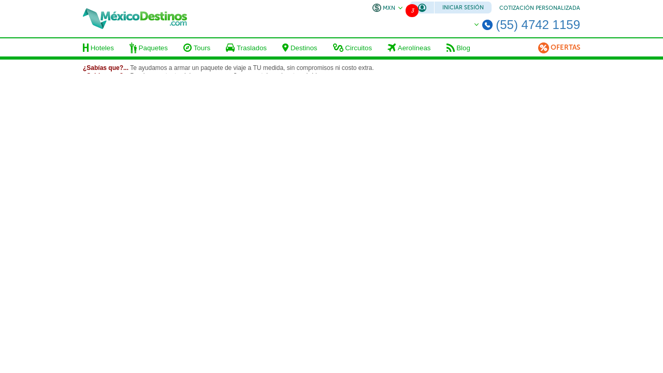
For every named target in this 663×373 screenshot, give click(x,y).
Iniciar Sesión (463, 7)
